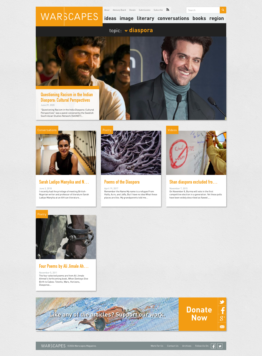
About (106, 10)
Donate (132, 10)
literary (145, 18)
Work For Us (157, 345)
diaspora (138, 29)
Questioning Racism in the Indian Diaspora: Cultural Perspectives (67, 98)
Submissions (144, 10)
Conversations (173, 18)
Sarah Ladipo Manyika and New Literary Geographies (80, 182)
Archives (186, 345)
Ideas (110, 18)
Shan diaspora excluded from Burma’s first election (209, 182)
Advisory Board (119, 10)
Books (199, 18)
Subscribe (158, 10)
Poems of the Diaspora (122, 182)
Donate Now (199, 313)
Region (216, 18)
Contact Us (172, 345)
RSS (167, 10)
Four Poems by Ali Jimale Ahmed (65, 266)
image (127, 18)
